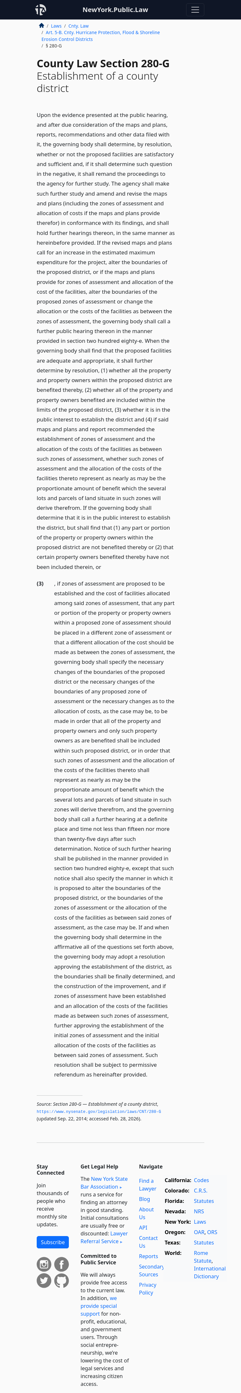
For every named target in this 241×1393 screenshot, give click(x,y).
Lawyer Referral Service (104, 1237)
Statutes (204, 1201)
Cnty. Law (79, 26)
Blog (144, 1199)
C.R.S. (201, 1190)
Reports (148, 1256)
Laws (56, 26)
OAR (199, 1232)
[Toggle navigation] (195, 9)
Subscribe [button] (53, 1242)
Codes (201, 1180)
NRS (199, 1211)
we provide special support (99, 1306)
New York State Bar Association (104, 1182)
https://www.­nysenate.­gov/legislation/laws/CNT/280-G (99, 1112)
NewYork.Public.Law (115, 9)
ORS (212, 1232)
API (143, 1227)
